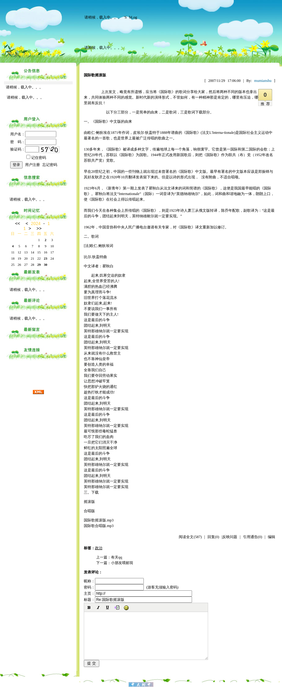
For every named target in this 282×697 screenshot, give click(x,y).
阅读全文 (190, 537)
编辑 (271, 537)
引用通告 (252, 537)
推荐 (266, 104)
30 (45, 264)
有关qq (116, 557)
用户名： (33, 134)
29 (39, 264)
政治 (98, 548)
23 (45, 258)
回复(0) (213, 537)
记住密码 (36, 157)
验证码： (24, 149)
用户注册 (32, 165)
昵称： (114, 581)
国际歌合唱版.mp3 (98, 526)
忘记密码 (49, 165)
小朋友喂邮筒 (122, 563)
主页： (138, 593)
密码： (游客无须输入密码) (131, 587)
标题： (138, 599)
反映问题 (229, 537)
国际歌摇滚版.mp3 (98, 520)
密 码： (33, 142)
